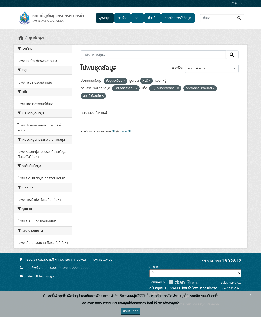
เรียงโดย (177, 68)
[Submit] (239, 18)
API (114, 131)
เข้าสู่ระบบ (236, 3)
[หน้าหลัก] (21, 38)
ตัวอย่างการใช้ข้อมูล (178, 18)
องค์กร (122, 18)
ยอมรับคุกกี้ (130, 311)
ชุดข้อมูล (105, 18)
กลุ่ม (137, 18)
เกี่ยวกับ (152, 18)
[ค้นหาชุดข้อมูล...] (222, 18)
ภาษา (153, 266)
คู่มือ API (127, 131)
